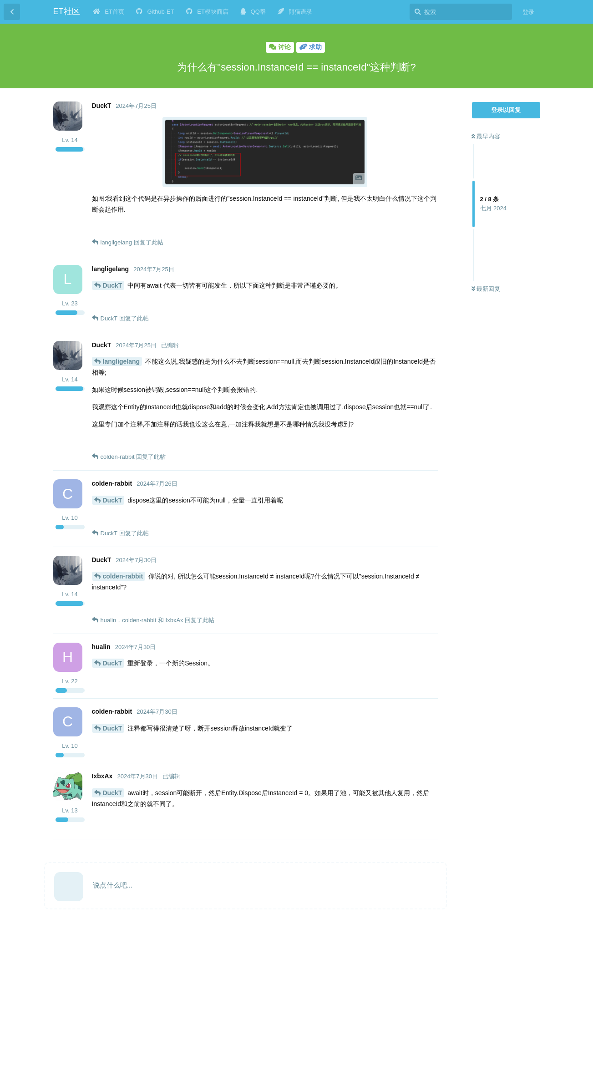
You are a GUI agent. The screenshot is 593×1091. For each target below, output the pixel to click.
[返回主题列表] (12, 12)
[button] (264, 152)
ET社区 (66, 11)
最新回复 (486, 288)
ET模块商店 (207, 11)
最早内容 (486, 136)
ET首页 (108, 11)
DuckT (112, 285)
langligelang (121, 361)
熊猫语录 (295, 11)
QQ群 (253, 11)
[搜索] (461, 12)
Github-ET (155, 11)
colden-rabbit (123, 576)
